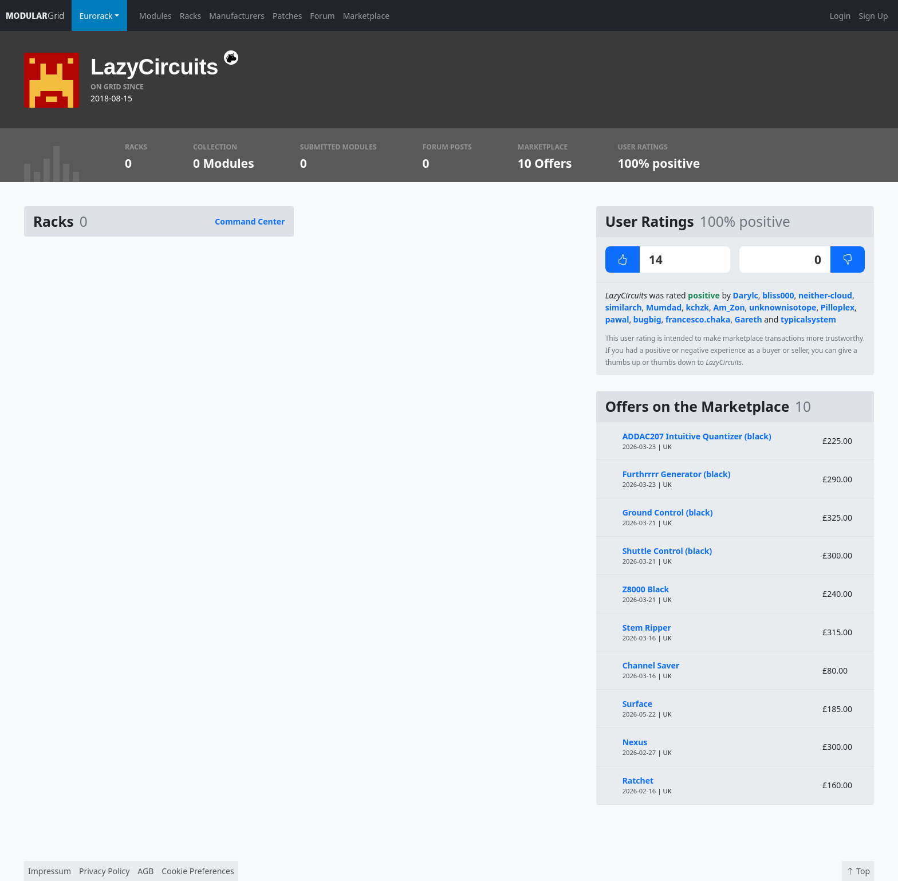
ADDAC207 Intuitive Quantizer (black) (697, 436)
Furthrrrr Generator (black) (677, 474)
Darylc (745, 295)
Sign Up (873, 15)
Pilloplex (837, 307)
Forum (322, 15)
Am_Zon (729, 307)
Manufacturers (237, 15)
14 (634, 259)
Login (840, 15)
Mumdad (664, 307)
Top (858, 871)
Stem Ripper (647, 627)
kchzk (697, 307)
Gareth (748, 319)
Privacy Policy (104, 871)
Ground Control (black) (668, 512)
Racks (190, 15)
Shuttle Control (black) (667, 550)
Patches (287, 15)
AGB (145, 871)
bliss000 (778, 295)
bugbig (647, 319)
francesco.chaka (697, 319)
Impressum (49, 871)
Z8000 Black (646, 589)
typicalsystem (808, 319)
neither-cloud (825, 295)
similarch (623, 307)
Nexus (635, 742)
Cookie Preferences (198, 871)
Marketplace (366, 15)
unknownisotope (783, 307)
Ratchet (638, 780)
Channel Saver (651, 665)
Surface (637, 703)
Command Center (250, 221)
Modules (155, 15)
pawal (617, 319)
